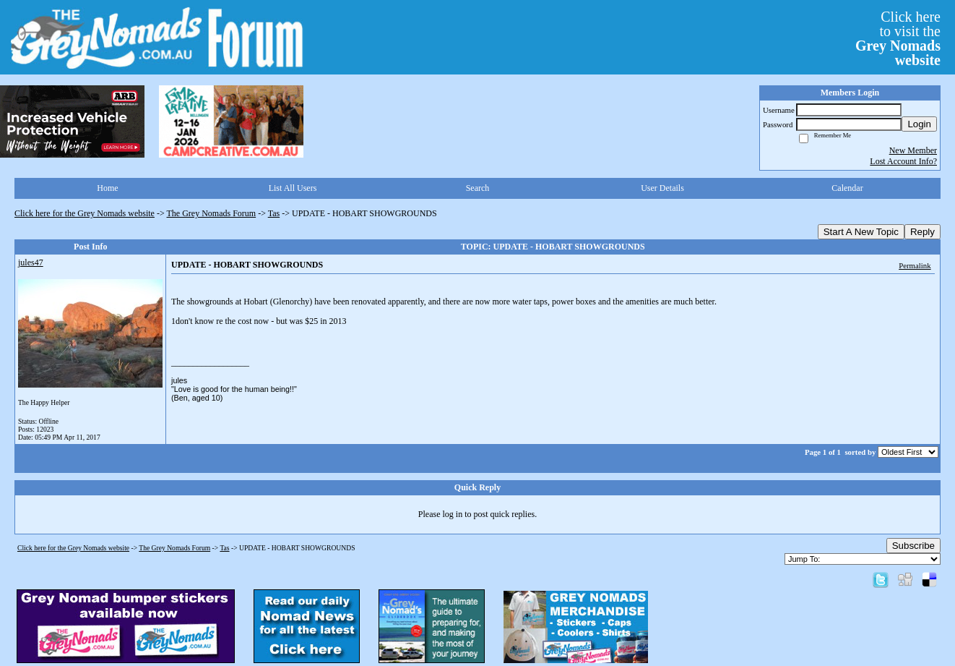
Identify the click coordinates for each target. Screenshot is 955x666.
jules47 (30, 262)
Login (919, 124)
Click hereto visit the (898, 38)
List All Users (293, 188)
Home (107, 188)
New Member (913, 150)
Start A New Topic (861, 231)
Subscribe (913, 545)
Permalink (914, 265)
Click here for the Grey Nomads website (84, 213)
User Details (662, 188)
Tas (274, 213)
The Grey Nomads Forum (211, 213)
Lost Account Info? (903, 161)
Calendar (847, 188)
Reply (922, 231)
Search (478, 188)
